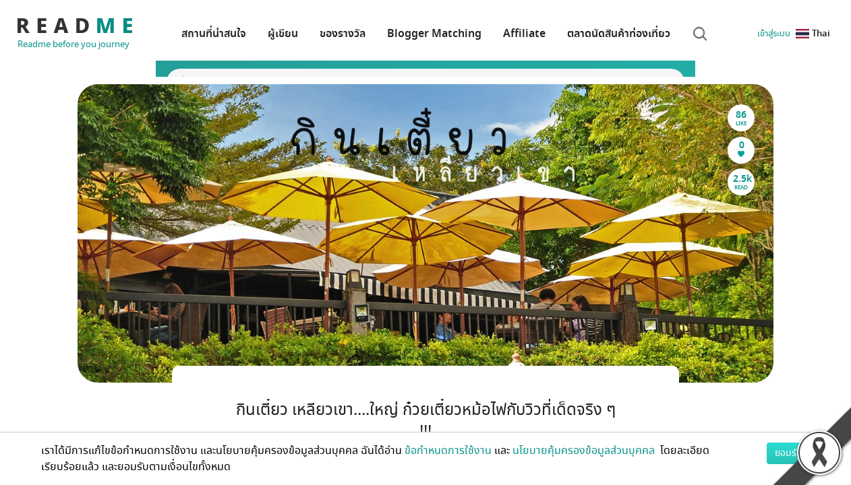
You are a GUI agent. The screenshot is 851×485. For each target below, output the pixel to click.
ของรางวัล (342, 34)
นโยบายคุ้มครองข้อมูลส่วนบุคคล (584, 451)
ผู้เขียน (283, 34)
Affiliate (524, 34)
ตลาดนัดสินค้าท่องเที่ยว (618, 34)
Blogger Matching (434, 34)
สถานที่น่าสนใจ (213, 34)
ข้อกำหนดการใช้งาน (448, 451)
